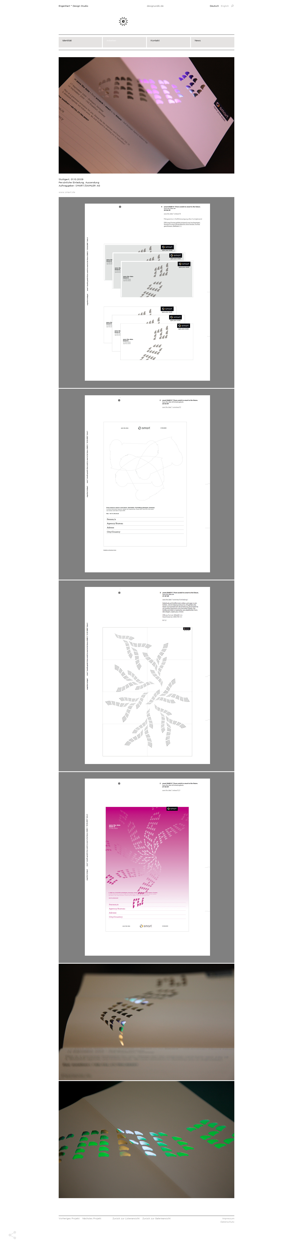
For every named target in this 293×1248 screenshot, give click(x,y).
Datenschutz (227, 1222)
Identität (67, 40)
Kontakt (155, 40)
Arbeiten (111, 40)
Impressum (228, 1218)
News (198, 40)
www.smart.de (67, 192)
